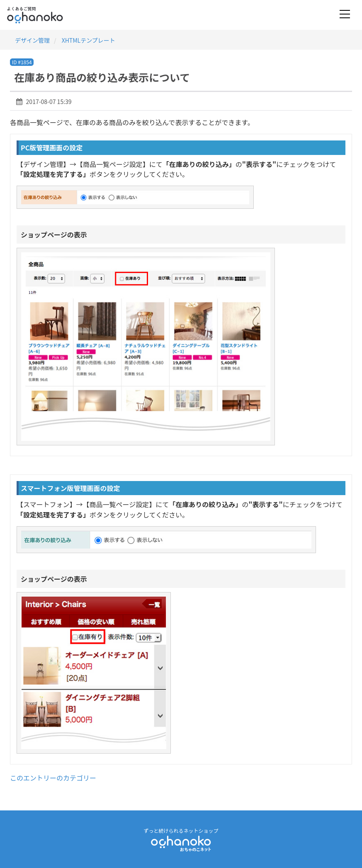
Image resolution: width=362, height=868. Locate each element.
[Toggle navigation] (344, 14)
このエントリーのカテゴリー (53, 778)
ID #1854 (22, 61)
